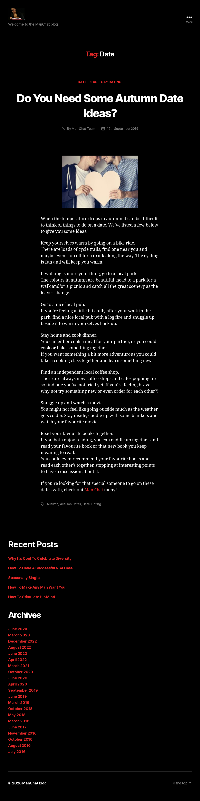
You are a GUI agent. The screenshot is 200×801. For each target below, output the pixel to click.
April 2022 (17, 666)
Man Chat (94, 496)
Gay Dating (112, 88)
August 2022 (19, 654)
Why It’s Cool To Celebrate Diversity (40, 565)
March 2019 (18, 709)
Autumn (52, 510)
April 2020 (17, 690)
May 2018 (17, 721)
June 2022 (17, 660)
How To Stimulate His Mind (31, 603)
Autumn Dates (70, 510)
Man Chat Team (83, 135)
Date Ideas (87, 88)
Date (86, 510)
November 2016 (22, 739)
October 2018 (20, 715)
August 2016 (19, 752)
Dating (96, 510)
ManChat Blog (34, 789)
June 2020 (17, 684)
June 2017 (17, 733)
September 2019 (23, 696)
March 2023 (19, 641)
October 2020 (20, 678)
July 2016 (17, 758)
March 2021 (18, 672)
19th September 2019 (122, 135)
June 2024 (17, 635)
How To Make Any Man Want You (36, 593)
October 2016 (20, 746)
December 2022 (22, 647)
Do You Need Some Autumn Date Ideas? (100, 111)
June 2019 (17, 703)
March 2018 (18, 727)
